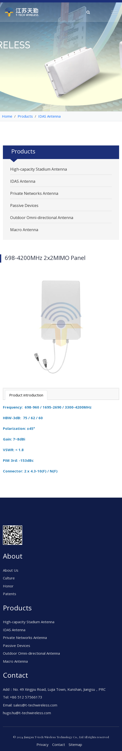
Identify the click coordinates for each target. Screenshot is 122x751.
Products (25, 116)
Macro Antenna (24, 229)
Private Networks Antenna (34, 193)
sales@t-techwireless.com (35, 705)
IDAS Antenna (49, 116)
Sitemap (75, 744)
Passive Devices (24, 205)
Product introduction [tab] (26, 395)
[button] (112, 11)
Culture (9, 578)
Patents (9, 593)
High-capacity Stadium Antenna (38, 169)
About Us (10, 570)
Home (7, 116)
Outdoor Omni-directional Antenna (41, 217)
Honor (8, 586)
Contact (58, 744)
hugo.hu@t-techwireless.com (27, 712)
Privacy (42, 744)
